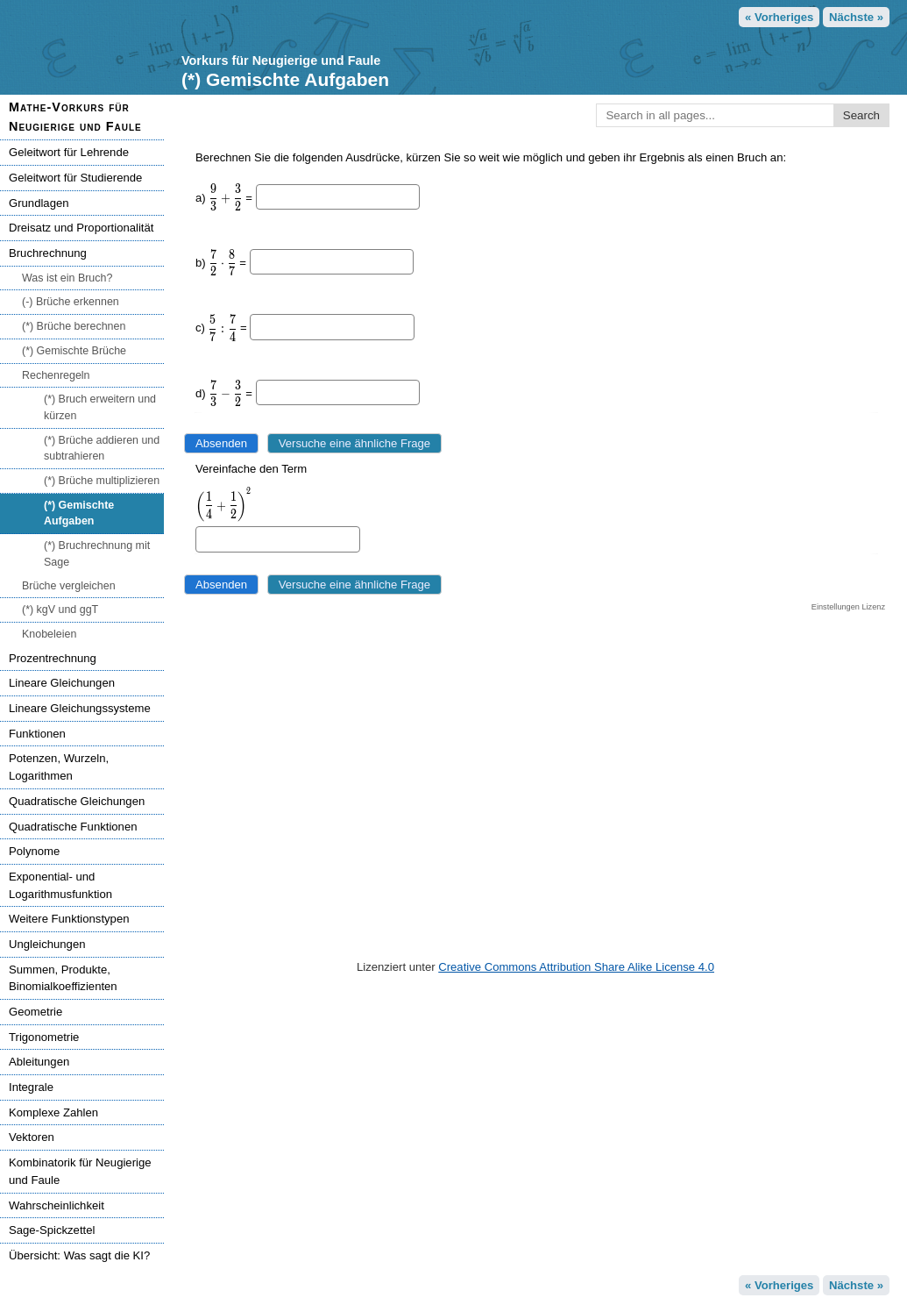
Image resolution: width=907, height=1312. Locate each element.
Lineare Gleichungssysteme (80, 708)
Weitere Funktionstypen (69, 918)
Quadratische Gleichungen (77, 801)
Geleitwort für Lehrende (69, 152)
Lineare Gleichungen (62, 682)
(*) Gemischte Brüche (74, 351)
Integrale (31, 1087)
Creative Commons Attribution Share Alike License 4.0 (576, 966)
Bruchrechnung (48, 253)
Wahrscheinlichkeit (56, 1205)
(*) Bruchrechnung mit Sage (97, 553)
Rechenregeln (56, 375)
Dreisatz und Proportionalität (81, 227)
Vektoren (31, 1137)
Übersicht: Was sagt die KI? (79, 1255)
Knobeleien (49, 634)
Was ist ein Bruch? (67, 278)
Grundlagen (39, 203)
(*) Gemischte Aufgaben (79, 513)
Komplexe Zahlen (53, 1112)
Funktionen (37, 733)
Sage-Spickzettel (52, 1230)
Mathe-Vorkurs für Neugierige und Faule (75, 116)
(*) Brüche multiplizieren (101, 480)
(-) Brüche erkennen (70, 302)
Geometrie (35, 1011)
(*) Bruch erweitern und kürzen (100, 407)
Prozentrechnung (52, 658)
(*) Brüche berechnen (73, 326)
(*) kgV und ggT (60, 609)
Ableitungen (39, 1061)
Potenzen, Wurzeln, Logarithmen (59, 767)
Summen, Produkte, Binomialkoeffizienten (63, 978)
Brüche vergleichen (69, 586)
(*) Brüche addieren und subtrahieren (101, 448)
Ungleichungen (47, 944)
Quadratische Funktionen (73, 826)
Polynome (34, 851)
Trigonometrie (44, 1037)
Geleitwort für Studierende (75, 177)
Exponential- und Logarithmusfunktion (60, 885)
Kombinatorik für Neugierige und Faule (80, 1171)
